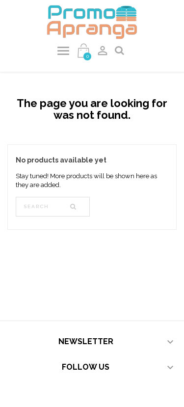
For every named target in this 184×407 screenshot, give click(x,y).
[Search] (53, 207)
